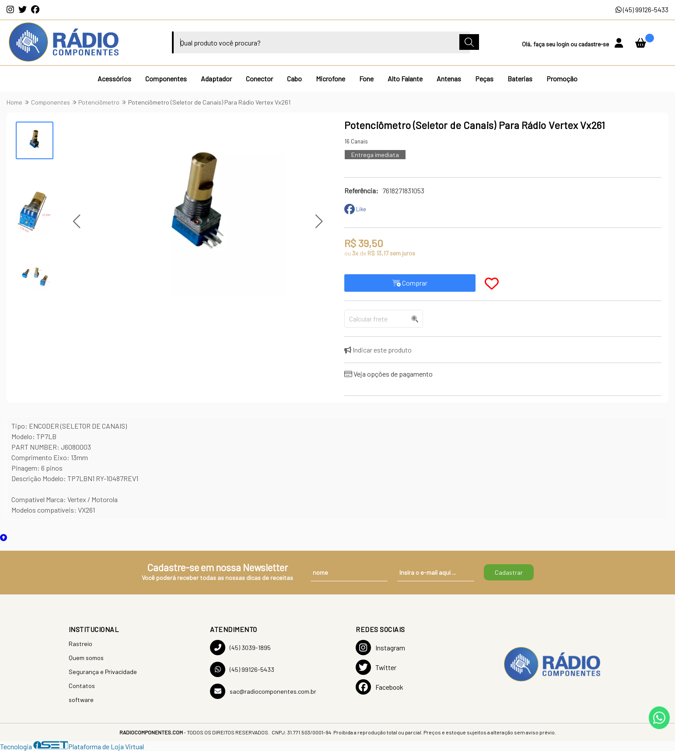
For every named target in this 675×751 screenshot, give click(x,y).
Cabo (294, 78)
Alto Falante (405, 78)
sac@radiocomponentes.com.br (263, 691)
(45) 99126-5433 (642, 9)
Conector (259, 78)
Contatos (82, 685)
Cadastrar (509, 572)
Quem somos (86, 657)
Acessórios (114, 78)
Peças (484, 78)
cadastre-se (594, 44)
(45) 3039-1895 (240, 647)
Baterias (519, 78)
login (563, 44)
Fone (366, 78)
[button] (76, 221)
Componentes (166, 78)
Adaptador (216, 78)
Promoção (561, 78)
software (81, 699)
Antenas (449, 78)
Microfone (330, 78)
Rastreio (80, 643)
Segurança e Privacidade (103, 671)
